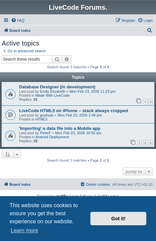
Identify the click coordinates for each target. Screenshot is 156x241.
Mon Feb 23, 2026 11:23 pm (92, 91)
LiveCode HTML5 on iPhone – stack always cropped (73, 110)
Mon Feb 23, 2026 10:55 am (78, 133)
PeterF (45, 133)
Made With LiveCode (52, 95)
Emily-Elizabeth (52, 91)
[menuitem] (17, 20)
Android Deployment (52, 137)
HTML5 (41, 119)
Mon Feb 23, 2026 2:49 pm (80, 115)
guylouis (46, 115)
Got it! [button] (118, 218)
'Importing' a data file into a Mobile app (59, 128)
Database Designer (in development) (57, 86)
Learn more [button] (24, 230)
